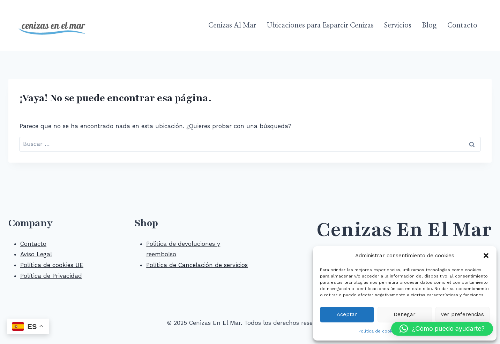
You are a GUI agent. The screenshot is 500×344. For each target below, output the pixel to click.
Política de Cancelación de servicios (197, 264)
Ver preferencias (462, 314)
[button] (486, 255)
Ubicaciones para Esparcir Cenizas (320, 25)
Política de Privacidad (51, 275)
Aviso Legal (36, 254)
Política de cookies (378, 331)
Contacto (462, 25)
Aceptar (347, 314)
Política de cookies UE (51, 264)
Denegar (405, 314)
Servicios (397, 25)
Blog (429, 25)
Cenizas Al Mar (232, 25)
